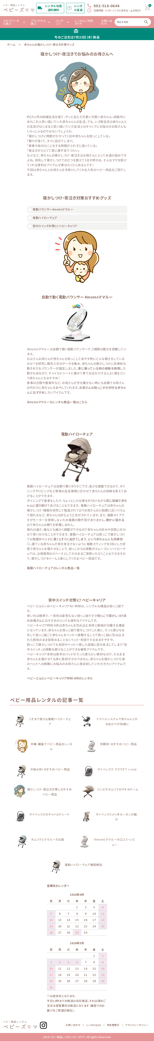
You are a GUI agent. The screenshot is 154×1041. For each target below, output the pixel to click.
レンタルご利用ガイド (84, 22)
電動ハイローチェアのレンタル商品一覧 (53, 568)
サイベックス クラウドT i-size (117, 769)
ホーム (11, 44)
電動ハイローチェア (45, 218)
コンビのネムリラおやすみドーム (117, 789)
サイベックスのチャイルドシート (49, 814)
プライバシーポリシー (136, 1025)
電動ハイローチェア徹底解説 (83, 865)
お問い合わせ (106, 22)
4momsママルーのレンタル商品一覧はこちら (57, 402)
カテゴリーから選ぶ (11, 22)
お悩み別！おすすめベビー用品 (50, 769)
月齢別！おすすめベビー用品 (118, 744)
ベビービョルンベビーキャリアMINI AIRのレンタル (60, 678)
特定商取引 (113, 1025)
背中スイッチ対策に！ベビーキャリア (55, 226)
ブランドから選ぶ (38, 22)
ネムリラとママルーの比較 (47, 839)
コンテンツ (60, 22)
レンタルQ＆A (93, 1025)
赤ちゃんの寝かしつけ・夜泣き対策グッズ (49, 44)
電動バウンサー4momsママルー (53, 209)
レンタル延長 (78, 8)
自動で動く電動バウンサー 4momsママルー (77, 296)
